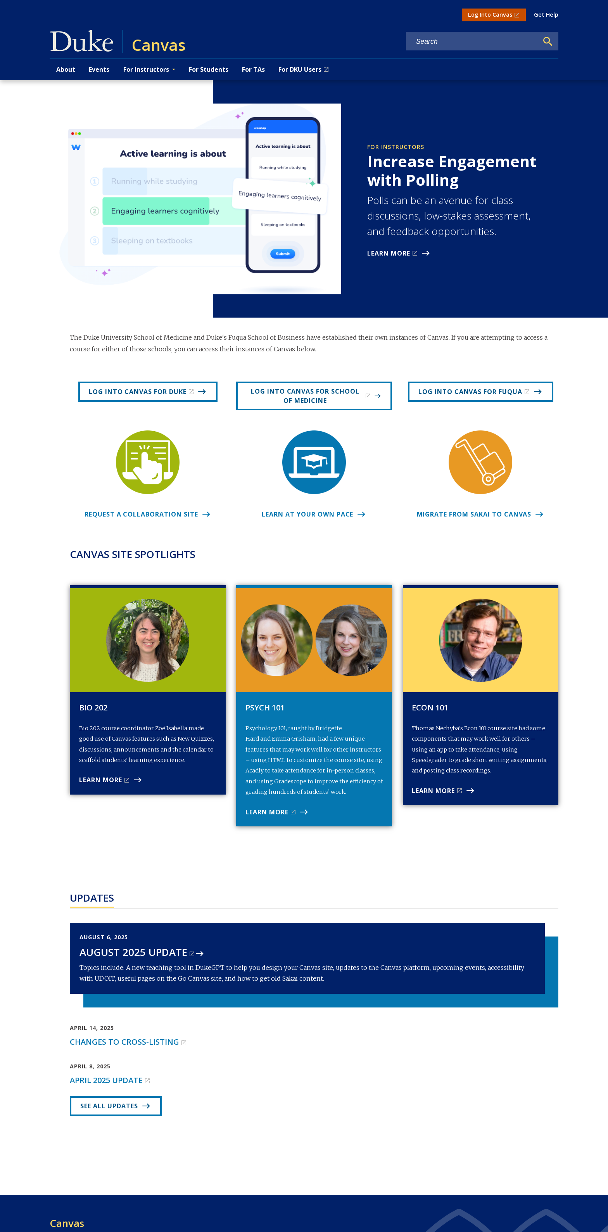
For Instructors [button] (146, 69)
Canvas (67, 1223)
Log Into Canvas (490, 14)
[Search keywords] (472, 42)
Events (99, 69)
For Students (208, 69)
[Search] (548, 41)
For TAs (253, 69)
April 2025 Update (106, 1080)
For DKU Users (299, 69)
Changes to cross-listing (124, 1042)
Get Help (546, 14)
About (65, 69)
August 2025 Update (133, 952)
